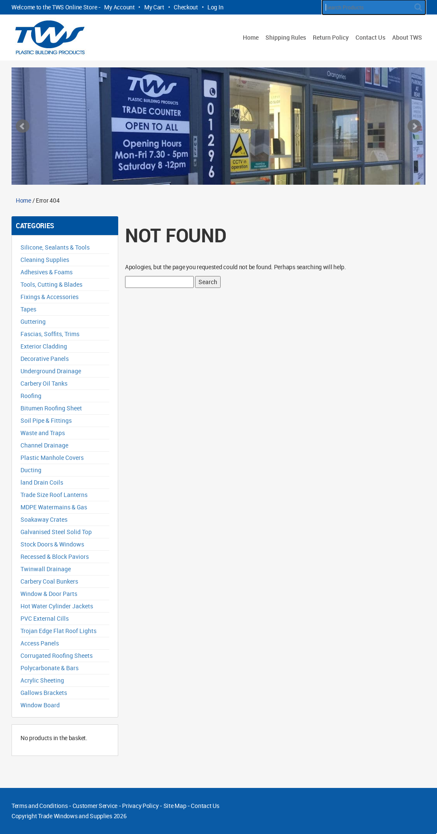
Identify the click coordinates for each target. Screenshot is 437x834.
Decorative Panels (44, 359)
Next (414, 126)
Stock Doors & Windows (52, 544)
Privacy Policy (140, 806)
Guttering (33, 321)
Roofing (30, 396)
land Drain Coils (41, 482)
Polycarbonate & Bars (49, 668)
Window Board (40, 705)
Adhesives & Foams (46, 272)
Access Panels (39, 643)
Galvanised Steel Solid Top (56, 532)
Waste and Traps (42, 433)
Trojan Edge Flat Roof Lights (58, 631)
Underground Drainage (50, 371)
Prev (22, 126)
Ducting (30, 470)
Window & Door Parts (48, 594)
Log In (215, 7)
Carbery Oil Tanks (43, 383)
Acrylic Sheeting (42, 680)
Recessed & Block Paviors (54, 556)
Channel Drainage (44, 445)
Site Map (174, 806)
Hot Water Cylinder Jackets (56, 606)
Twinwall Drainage (45, 569)
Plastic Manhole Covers (52, 457)
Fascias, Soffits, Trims (49, 334)
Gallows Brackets (43, 693)
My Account (119, 7)
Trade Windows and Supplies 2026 (82, 816)
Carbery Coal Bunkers (49, 581)
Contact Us (370, 37)
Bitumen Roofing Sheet (51, 408)
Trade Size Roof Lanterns (53, 495)
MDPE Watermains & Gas (53, 507)
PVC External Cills (44, 618)
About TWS (407, 37)
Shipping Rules (285, 37)
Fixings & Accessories (49, 297)
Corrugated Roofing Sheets (56, 655)
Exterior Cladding (43, 346)
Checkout (186, 7)
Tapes (28, 309)
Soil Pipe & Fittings (46, 420)
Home (251, 37)
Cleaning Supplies (44, 260)
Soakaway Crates (43, 519)
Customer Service (95, 806)
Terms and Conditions (39, 806)
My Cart (154, 7)
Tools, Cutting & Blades (51, 284)
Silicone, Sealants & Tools (55, 247)
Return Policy (331, 37)
